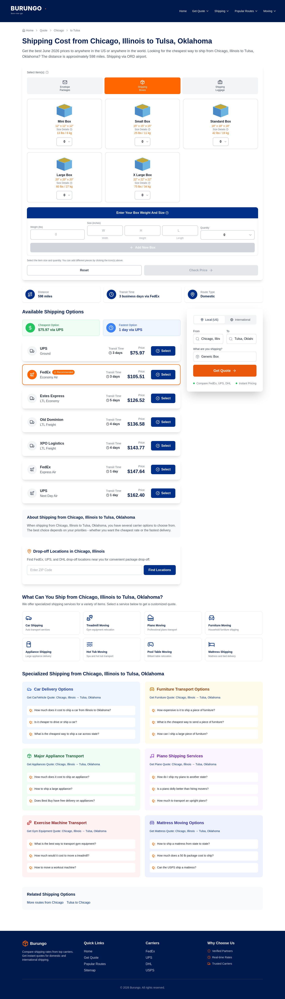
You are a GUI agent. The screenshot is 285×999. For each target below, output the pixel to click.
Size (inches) (94, 225)
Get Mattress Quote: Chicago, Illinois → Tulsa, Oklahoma (185, 833)
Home (183, 11)
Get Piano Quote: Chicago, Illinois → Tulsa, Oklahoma (183, 766)
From (196, 333)
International (240, 321)
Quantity (204, 230)
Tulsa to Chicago (78, 904)
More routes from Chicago (45, 904)
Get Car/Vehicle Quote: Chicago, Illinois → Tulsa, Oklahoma (64, 699)
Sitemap (90, 970)
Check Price (201, 272)
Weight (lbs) (36, 229)
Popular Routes (246, 11)
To (227, 333)
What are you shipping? (207, 351)
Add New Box (142, 250)
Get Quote (200, 11)
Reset (84, 272)
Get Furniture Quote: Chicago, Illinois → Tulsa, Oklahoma (185, 699)
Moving (269, 11)
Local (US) (209, 321)
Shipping (222, 11)
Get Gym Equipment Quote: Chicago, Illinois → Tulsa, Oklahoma (66, 833)
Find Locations (159, 572)
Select (163, 353)
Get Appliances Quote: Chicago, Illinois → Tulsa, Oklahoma (63, 766)
